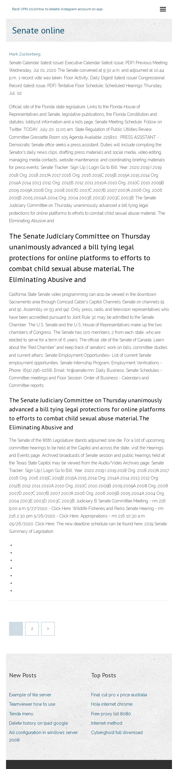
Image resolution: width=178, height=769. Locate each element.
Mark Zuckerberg (24, 54)
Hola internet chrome (111, 704)
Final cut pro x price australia (119, 694)
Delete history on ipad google (38, 723)
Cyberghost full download (117, 732)
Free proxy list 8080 (111, 713)
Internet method (106, 723)
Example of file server (30, 694)
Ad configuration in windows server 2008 (43, 736)
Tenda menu (21, 713)
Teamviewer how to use (32, 704)
